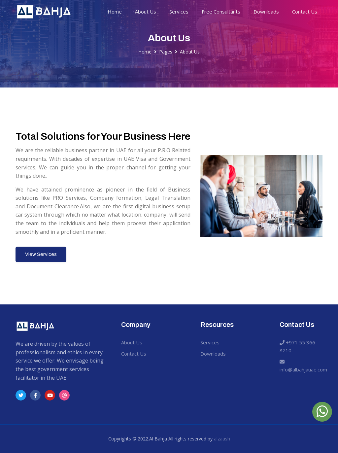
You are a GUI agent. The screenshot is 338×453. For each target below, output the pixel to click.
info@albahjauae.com (302, 366)
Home (115, 11)
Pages (165, 52)
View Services (41, 254)
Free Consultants (221, 11)
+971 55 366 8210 (297, 346)
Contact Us (304, 11)
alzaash (222, 439)
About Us (145, 11)
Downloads (266, 11)
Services (178, 11)
